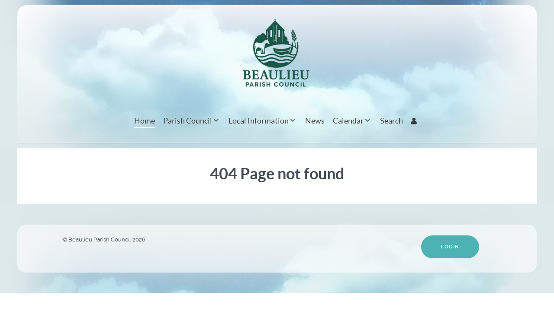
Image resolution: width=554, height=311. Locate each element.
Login (450, 246)
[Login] (415, 120)
